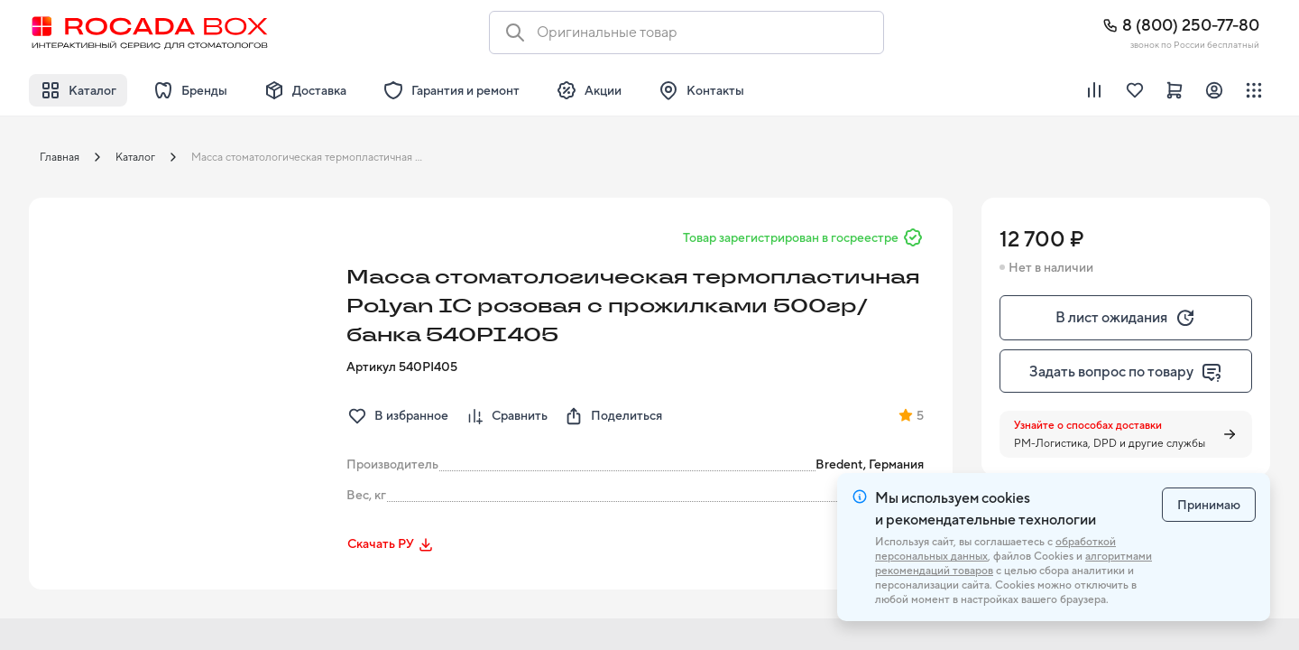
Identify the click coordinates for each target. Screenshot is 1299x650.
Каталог (135, 157)
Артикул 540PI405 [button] (401, 366)
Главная (59, 157)
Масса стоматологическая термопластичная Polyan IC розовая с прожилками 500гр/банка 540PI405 (312, 157)
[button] (182, 351)
